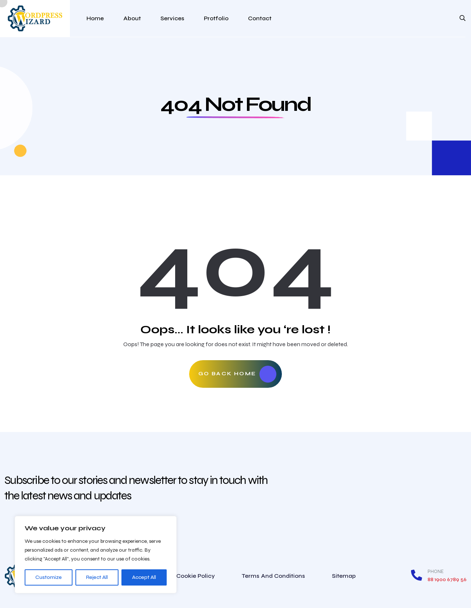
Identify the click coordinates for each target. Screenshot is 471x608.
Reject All (97, 577)
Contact (260, 18)
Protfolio (216, 18)
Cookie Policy (195, 575)
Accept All (144, 577)
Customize (48, 577)
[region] (96, 554)
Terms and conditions (273, 575)
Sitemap (344, 575)
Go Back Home (237, 374)
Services (172, 18)
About (132, 18)
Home (95, 18)
